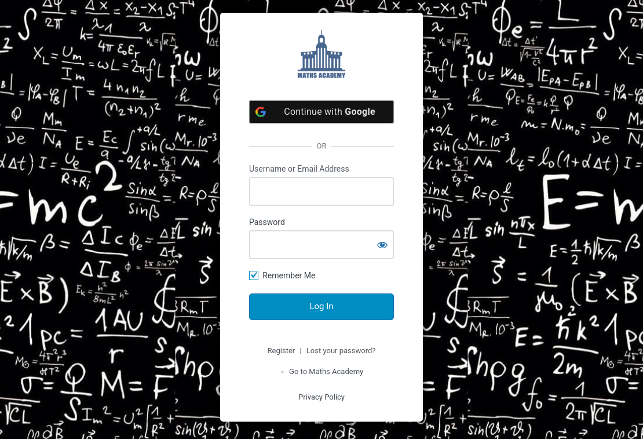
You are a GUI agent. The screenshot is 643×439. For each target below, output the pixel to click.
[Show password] (382, 244)
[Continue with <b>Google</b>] (321, 112)
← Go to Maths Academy (321, 371)
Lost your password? (341, 350)
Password (267, 222)
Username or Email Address (299, 168)
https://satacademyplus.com (321, 54)
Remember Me (288, 275)
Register (281, 350)
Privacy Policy (321, 397)
